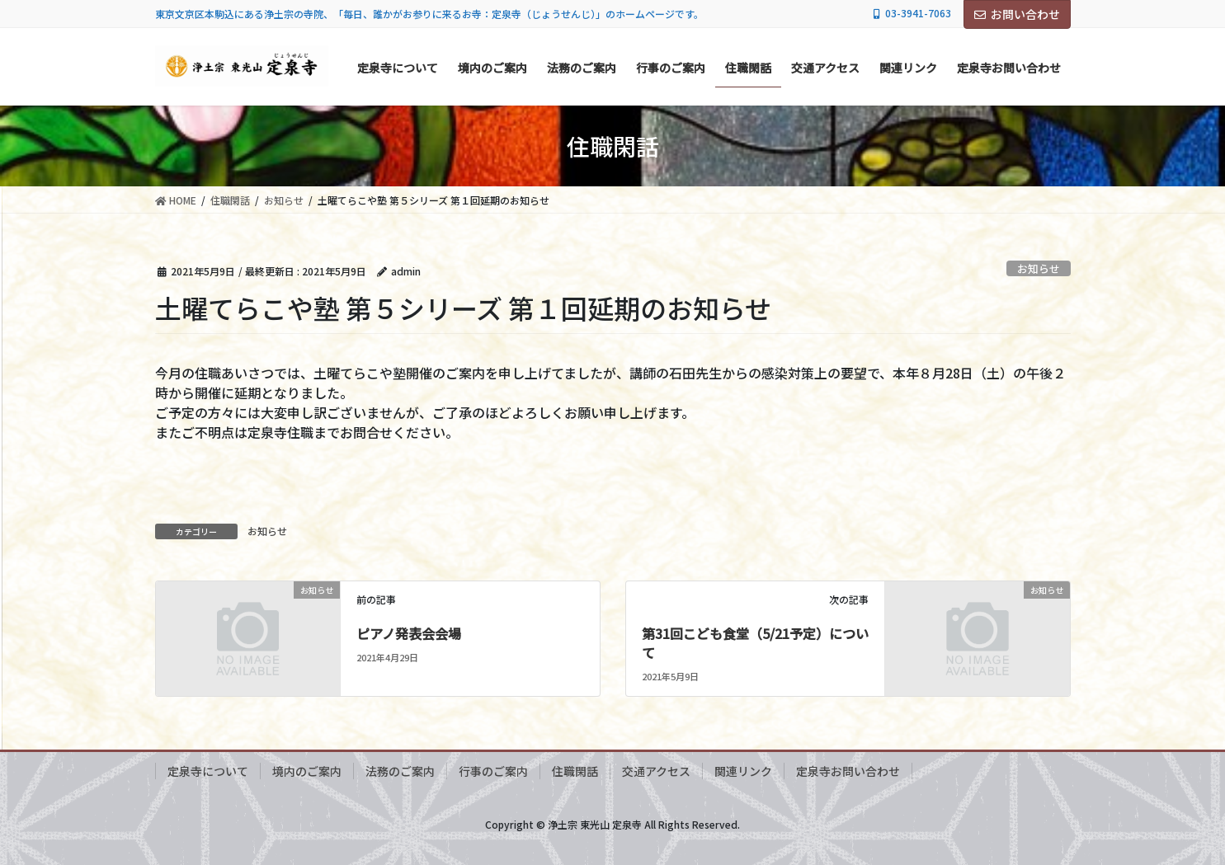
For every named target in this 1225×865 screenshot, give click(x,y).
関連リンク (743, 771)
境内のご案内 (307, 771)
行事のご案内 (493, 771)
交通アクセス (656, 771)
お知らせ (1038, 268)
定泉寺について (207, 771)
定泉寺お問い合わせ (848, 771)
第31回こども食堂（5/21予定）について (755, 642)
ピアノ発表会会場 (408, 633)
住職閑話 (575, 771)
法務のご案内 (400, 771)
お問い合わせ (1017, 14)
